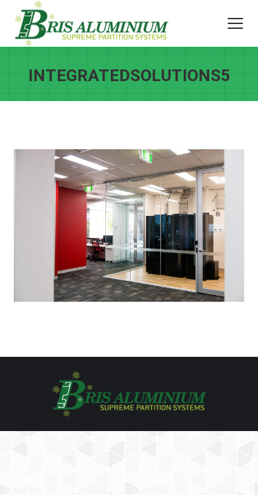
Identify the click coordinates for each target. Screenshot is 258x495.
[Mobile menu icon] (235, 23)
